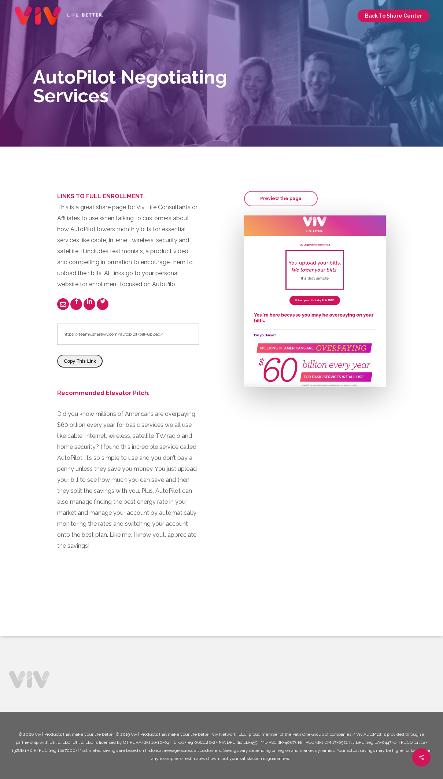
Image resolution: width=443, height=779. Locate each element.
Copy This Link (80, 361)
